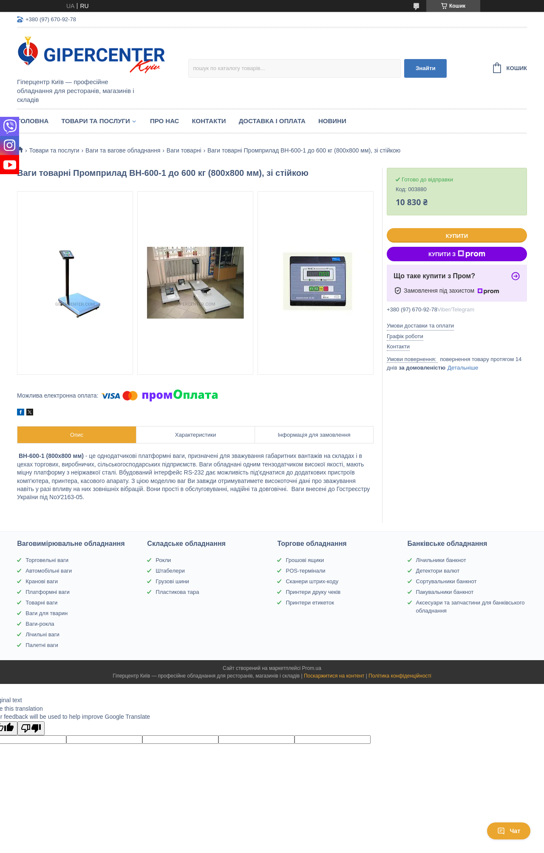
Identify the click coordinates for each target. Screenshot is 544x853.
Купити (457, 236)
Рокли (163, 560)
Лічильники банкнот (441, 560)
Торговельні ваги (47, 560)
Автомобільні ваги (49, 571)
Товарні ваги (41, 602)
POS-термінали (305, 571)
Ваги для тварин (47, 613)
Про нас (164, 121)
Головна (32, 121)
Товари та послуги (95, 121)
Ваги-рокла (40, 624)
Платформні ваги (48, 592)
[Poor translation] (31, 728)
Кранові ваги (42, 581)
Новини (332, 121)
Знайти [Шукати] (426, 68)
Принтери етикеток (310, 602)
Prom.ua (311, 668)
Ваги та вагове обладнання (122, 150)
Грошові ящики (305, 560)
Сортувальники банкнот (446, 581)
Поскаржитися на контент (334, 676)
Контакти (209, 121)
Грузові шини (172, 581)
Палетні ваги (42, 645)
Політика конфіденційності (399, 676)
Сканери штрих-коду (312, 581)
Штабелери (170, 571)
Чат (508, 831)
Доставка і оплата (272, 121)
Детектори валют (438, 571)
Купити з (456, 254)
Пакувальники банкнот (445, 592)
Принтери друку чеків (313, 592)
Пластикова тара (177, 592)
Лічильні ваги (43, 634)
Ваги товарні (184, 150)
